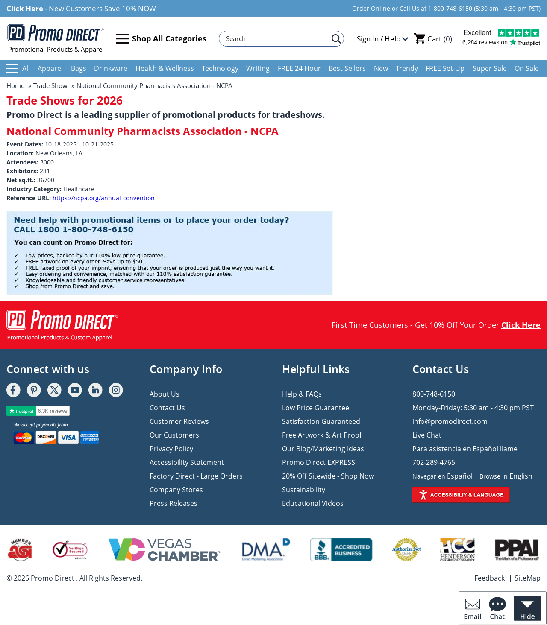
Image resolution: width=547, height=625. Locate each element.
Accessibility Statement (187, 462)
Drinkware (110, 68)
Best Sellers (347, 68)
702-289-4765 (433, 462)
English (520, 476)
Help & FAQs (302, 394)
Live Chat (426, 435)
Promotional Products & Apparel (55, 38)
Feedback (489, 578)
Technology (220, 68)
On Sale (527, 68)
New (381, 68)
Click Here (24, 8)
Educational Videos (313, 503)
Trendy (407, 68)
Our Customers (174, 435)
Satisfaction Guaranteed (321, 421)
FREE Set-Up (445, 68)
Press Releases (173, 503)
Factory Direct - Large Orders (196, 476)
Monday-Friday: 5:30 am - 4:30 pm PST (473, 407)
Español (460, 476)
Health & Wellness (164, 68)
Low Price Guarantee (315, 407)
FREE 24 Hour (299, 68)
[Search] (277, 38)
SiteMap (528, 578)
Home (15, 85)
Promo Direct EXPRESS (318, 462)
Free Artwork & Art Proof (322, 435)
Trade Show (50, 85)
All (18, 68)
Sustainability (303, 489)
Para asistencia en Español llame (465, 448)
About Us (164, 394)
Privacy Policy (171, 448)
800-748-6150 (433, 394)
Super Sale (490, 68)
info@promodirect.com (450, 421)
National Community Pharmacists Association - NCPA (154, 85)
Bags (78, 68)
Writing (258, 68)
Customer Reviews (179, 421)
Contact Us (167, 407)
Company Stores (176, 489)
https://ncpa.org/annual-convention (104, 198)
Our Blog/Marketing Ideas (323, 448)
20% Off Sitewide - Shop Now (328, 476)
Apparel (50, 68)
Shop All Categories (161, 39)
